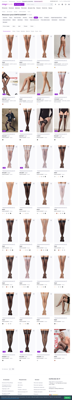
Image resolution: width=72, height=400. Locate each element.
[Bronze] (2, 66)
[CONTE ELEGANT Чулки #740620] (45, 264)
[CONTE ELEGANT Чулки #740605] (45, 155)
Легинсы (25, 17)
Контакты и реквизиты (7, 385)
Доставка (20, 379)
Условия (20, 377)
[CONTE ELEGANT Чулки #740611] (62, 191)
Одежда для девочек (38, 381)
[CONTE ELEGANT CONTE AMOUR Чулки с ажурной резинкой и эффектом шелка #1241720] (62, 45)
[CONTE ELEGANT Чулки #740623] (27, 301)
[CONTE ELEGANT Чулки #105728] (62, 337)
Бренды (50, 8)
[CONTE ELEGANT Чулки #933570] (45, 118)
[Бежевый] (37, 102)
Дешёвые (21, 30)
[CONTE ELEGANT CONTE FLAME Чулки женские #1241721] (10, 82)
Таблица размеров (22, 392)
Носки (40, 17)
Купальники (54, 19)
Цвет (19, 26)
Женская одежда (38, 377)
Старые (16, 30)
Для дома (5, 22)
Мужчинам (11, 8)
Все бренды (36, 392)
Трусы (10, 17)
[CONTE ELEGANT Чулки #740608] (10, 191)
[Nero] (2, 137)
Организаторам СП (38, 1)
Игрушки (38, 8)
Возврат (20, 388)
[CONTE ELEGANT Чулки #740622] (10, 301)
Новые (11, 30)
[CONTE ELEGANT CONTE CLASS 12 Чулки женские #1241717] (10, 45)
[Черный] (44, 174)
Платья (26, 19)
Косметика (44, 8)
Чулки (36, 17)
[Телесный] (39, 174)
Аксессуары (62, 19)
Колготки (5, 17)
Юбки (65, 17)
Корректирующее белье (56, 17)
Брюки (14, 19)
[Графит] (40, 174)
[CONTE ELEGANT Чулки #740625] (45, 301)
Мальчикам (24, 8)
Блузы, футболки (6, 19)
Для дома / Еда (31, 8)
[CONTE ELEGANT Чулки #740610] (45, 191)
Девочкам (17, 8)
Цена (14, 26)
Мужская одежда (37, 379)
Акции (34, 30)
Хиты (38, 30)
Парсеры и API (5, 383)
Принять (67, 397)
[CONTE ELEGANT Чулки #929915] (27, 155)
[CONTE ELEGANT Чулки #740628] (10, 337)
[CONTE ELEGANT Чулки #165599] (27, 337)
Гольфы (30, 17)
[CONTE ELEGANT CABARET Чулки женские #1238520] (45, 82)
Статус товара (6, 26)
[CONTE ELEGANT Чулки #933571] (62, 118)
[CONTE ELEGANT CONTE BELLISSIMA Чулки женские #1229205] (62, 82)
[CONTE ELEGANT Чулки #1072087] (10, 118)
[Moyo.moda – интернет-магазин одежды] (7, 4)
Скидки (30, 30)
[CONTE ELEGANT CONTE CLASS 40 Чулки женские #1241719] (45, 45)
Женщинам (4, 8)
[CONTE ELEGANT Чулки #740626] (62, 301)
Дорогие (26, 30)
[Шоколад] (55, 356)
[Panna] (55, 102)
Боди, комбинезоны (34, 19)
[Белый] (37, 174)
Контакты (19, 1)
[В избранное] (16, 34)
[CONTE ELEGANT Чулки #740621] (62, 264)
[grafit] (37, 356)
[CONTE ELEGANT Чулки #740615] (45, 228)
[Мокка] (56, 210)
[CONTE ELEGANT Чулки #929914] (10, 155)
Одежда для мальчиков (39, 383)
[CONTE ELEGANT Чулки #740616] (62, 228)
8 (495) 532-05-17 (54, 1)
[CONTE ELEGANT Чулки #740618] (27, 264)
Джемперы (20, 19)
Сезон (32, 26)
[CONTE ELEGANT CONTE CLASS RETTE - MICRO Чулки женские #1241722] (27, 82)
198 (13, 364)
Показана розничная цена (9, 59)
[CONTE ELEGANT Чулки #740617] (10, 264)
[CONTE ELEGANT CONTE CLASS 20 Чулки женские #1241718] (27, 45)
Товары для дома (37, 385)
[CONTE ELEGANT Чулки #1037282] (27, 118)
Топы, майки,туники (45, 19)
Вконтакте (52, 387)
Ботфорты (46, 17)
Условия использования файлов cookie (10, 398)
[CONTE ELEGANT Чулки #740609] (27, 191)
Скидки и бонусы (22, 383)
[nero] (20, 356)
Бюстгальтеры (17, 17)
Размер (25, 26)
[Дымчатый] (42, 174)
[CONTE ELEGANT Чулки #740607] (62, 155)
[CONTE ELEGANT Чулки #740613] (10, 228)
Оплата (19, 381)
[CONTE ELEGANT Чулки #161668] (45, 337)
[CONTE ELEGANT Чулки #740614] (27, 228)
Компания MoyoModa (6, 377)
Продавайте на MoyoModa (27, 1)
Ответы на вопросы (22, 390)
